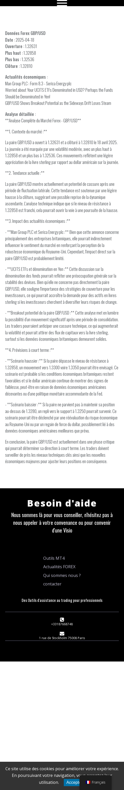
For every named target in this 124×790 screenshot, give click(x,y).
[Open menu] (62, 3)
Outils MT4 (54, 558)
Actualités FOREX (59, 566)
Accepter (74, 782)
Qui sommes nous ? (62, 575)
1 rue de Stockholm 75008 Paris (62, 638)
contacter (52, 584)
